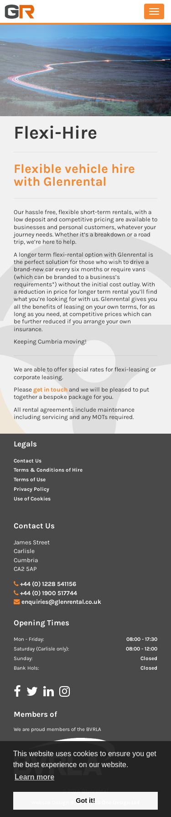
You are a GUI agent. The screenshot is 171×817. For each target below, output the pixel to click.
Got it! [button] (85, 800)
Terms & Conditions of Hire (48, 470)
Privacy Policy (31, 489)
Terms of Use (30, 480)
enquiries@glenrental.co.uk (61, 601)
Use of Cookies (32, 499)
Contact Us (27, 461)
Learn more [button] (34, 777)
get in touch (50, 389)
